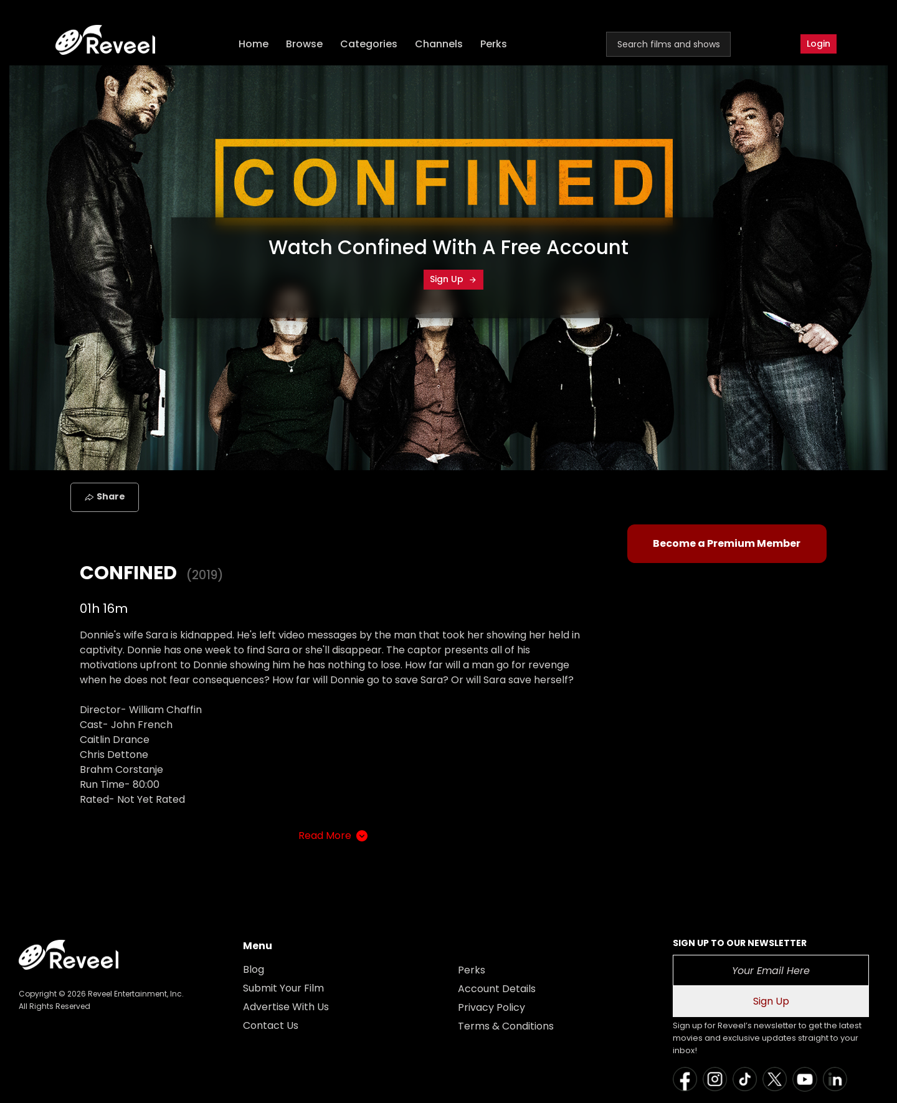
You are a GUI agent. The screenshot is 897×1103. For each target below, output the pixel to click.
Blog (253, 969)
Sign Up (453, 279)
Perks (493, 44)
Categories (368, 44)
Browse (304, 44)
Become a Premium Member (726, 543)
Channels (439, 44)
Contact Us (270, 1025)
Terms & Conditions (506, 1026)
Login (818, 43)
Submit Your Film (283, 988)
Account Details (497, 989)
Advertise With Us (286, 1007)
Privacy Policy (491, 1007)
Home (253, 44)
